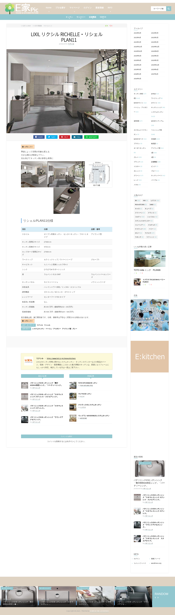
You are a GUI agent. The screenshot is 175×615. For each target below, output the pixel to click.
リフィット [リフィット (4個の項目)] (151, 237)
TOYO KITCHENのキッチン (87, 383)
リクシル (71, 44)
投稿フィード (155, 559)
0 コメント (48, 26)
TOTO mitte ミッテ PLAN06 (147, 270)
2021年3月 (154, 38)
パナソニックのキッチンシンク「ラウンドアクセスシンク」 (153, 525)
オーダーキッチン (140, 148)
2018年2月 (137, 74)
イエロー (137, 166)
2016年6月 (137, 79)
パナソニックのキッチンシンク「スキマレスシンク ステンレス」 (153, 511)
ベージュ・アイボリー (53, 329)
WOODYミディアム (157, 121)
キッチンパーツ (156, 176)
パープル (154, 180)
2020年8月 (155, 51)
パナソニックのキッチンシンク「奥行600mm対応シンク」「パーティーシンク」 (149, 483)
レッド (136, 180)
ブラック (137, 162)
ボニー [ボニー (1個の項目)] (138, 233)
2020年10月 (138, 51)
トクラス (83, 407)
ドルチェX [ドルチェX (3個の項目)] (152, 225)
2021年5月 (154, 33)
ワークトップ (155, 98)
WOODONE (83, 418)
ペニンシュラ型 (156, 130)
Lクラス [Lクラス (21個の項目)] (155, 201)
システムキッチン (38, 329)
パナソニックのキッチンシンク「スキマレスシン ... (57, 603)
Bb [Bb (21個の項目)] (137, 201)
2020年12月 (138, 47)
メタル (136, 185)
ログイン (88, 7)
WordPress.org (156, 563)
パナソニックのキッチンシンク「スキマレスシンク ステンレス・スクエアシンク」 (153, 497)
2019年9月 (137, 70)
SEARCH (103, 17)
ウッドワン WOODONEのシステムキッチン (93, 416)
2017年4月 (154, 74)
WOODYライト (138, 103)
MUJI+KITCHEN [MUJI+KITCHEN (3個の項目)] (141, 205)
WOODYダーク (138, 139)
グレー (74, 329)
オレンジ (137, 171)
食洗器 (153, 144)
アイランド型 (66, 329)
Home (48, 8)
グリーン (137, 176)
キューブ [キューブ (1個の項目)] (149, 209)
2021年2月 (137, 42)
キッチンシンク (156, 107)
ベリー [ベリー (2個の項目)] (152, 229)
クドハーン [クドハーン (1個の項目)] (140, 213)
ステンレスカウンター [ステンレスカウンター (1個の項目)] (144, 221)
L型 (152, 153)
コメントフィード (140, 563)
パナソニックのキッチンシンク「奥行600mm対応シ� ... (18, 603)
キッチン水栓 (138, 94)
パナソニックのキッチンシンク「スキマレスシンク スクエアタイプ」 (153, 538)
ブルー (153, 171)
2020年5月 (155, 56)
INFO (110, 8)
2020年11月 (155, 47)
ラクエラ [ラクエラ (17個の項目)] (149, 233)
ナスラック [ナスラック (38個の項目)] (140, 229)
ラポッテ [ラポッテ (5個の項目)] (139, 237)
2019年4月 (154, 70)
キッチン (69, 17)
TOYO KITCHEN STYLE (86, 385)
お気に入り (27, 147)
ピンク (153, 166)
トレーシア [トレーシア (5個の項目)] (140, 225)
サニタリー (81, 17)
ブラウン (137, 144)
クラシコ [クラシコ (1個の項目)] (152, 213)
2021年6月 (137, 33)
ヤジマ (82, 396)
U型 (152, 157)
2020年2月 (137, 65)
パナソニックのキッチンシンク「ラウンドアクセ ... (133, 603)
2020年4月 (137, 60)
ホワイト (154, 103)
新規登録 (100, 7)
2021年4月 (137, 38)
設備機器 (92, 17)
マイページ (74, 8)
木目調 (153, 139)
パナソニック (36, 388)
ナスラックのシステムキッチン (89, 405)
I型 (135, 98)
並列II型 (136, 121)
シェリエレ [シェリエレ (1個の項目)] (152, 217)
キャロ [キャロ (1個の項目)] (138, 209)
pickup (153, 94)
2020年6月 (137, 56)
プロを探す (60, 7)
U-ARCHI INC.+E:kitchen (99, 611)
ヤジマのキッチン (84, 394)
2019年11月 (155, 65)
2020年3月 (155, 60)
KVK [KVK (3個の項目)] (145, 201)
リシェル (47, 325)
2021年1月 (154, 42)
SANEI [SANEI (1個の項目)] (153, 205)
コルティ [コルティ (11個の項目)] (139, 217)
